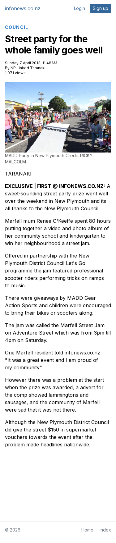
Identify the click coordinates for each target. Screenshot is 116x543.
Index (105, 529)
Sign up (100, 8)
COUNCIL (16, 27)
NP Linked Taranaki (28, 68)
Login (79, 8)
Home (87, 529)
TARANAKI (18, 174)
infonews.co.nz (23, 8)
